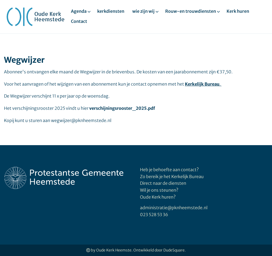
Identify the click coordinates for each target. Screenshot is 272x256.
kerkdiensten (110, 11)
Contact (79, 21)
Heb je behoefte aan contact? (169, 169)
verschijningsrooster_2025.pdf (122, 108)
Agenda (79, 11)
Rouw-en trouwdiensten (190, 11)
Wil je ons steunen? (159, 190)
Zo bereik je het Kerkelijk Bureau (172, 176)
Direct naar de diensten (163, 183)
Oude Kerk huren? (158, 197)
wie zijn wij (143, 11)
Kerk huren (238, 11)
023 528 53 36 (154, 214)
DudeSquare (174, 250)
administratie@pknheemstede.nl (173, 207)
